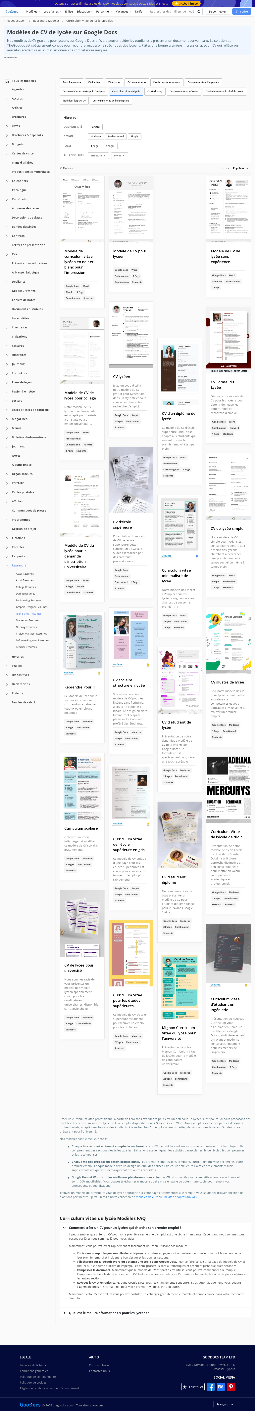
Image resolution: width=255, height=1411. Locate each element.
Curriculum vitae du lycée (126, 91)
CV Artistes (114, 82)
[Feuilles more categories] (7, 666)
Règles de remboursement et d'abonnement (49, 1388)
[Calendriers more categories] (7, 181)
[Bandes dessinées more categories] (7, 227)
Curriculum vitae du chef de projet (225, 91)
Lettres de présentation (28, 245)
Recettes (18, 547)
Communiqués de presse (29, 510)
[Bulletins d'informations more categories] (7, 438)
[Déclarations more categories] (7, 684)
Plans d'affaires (22, 162)
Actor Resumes (25, 573)
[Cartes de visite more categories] (7, 154)
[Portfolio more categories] (7, 483)
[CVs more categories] (7, 255)
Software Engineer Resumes (32, 640)
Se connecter (217, 11)
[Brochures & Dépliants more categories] (7, 136)
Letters (17, 400)
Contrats (18, 236)
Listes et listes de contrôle (30, 410)
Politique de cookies (33, 1382)
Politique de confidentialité (38, 1377)
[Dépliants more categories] (7, 282)
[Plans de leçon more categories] (7, 383)
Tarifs (138, 11)
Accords (17, 98)
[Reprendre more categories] (7, 566)
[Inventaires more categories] (7, 328)
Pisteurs (17, 693)
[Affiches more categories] (7, 502)
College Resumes (26, 587)
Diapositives (20, 675)
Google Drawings (23, 291)
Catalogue (19, 190)
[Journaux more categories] (7, 364)
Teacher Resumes (26, 647)
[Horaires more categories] (7, 657)
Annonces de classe (25, 208)
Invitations (19, 336)
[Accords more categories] (7, 99)
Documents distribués (27, 309)
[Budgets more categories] (7, 145)
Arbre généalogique (25, 272)
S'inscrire (241, 11)
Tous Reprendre (72, 82)
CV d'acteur (94, 82)
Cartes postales (23, 492)
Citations (18, 538)
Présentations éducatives (29, 263)
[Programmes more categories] (7, 520)
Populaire (239, 168)
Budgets (18, 144)
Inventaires (19, 327)
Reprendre (19, 565)
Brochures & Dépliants (27, 135)
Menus (16, 428)
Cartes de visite (22, 153)
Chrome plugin (99, 1365)
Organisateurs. (22, 474)
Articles (17, 107)
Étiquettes (19, 373)
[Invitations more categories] (7, 337)
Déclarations (21, 684)
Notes (16, 455)
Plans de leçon (22, 382)
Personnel (103, 11)
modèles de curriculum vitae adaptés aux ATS (166, 1197)
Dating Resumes (25, 593)
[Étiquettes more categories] (7, 374)
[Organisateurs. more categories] (7, 474)
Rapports (18, 556)
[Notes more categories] (7, 456)
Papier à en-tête (23, 391)
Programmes (21, 519)
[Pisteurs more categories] (7, 694)
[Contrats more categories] (7, 236)
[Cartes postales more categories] (7, 493)
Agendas (18, 89)
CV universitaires (137, 82)
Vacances (122, 11)
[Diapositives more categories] (7, 675)
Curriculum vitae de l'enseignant (111, 100)
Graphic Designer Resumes (31, 607)
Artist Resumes (25, 580)
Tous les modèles (20, 80)
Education (83, 11)
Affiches (17, 501)
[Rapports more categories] (7, 557)
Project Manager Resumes (31, 633)
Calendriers (20, 181)
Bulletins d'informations (29, 437)
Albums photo (22, 465)
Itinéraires (19, 355)
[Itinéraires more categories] (7, 355)
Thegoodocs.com (15, 20)
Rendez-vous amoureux (166, 82)
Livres (16, 126)
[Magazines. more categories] (7, 419)
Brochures (19, 117)
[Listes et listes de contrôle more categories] (7, 410)
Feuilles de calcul (23, 702)
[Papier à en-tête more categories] (7, 392)
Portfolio (18, 483)
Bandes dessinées (24, 226)
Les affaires (51, 11)
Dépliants (18, 281)
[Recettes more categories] (7, 548)
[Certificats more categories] (7, 200)
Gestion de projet (24, 529)
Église (69, 11)
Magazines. (20, 419)
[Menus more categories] (7, 429)
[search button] (199, 11)
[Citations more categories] (7, 538)
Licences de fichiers (33, 1365)
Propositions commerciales (31, 172)
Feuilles (17, 666)
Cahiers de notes (23, 300)
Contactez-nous (99, 1371)
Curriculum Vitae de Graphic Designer (84, 91)
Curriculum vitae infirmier (184, 91)
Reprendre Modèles (46, 20)
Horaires (18, 656)
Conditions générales (34, 1371)
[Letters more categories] (7, 401)
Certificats (19, 199)
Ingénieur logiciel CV (74, 100)
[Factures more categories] (7, 346)
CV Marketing (155, 91)
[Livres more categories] (7, 126)
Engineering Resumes (28, 600)
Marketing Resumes (27, 620)
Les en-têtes (20, 318)
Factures (18, 346)
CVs (14, 254)
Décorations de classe (27, 217)
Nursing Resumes (26, 627)
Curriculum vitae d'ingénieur (203, 82)
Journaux (18, 364)
